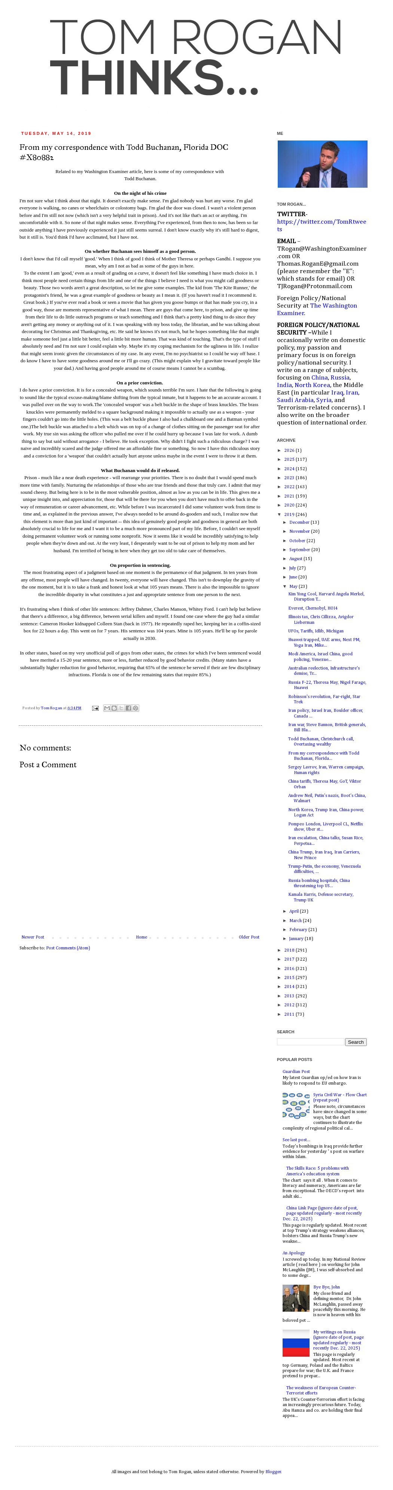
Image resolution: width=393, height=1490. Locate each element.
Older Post (249, 937)
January (297, 939)
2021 (290, 496)
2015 (290, 978)
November (300, 531)
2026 (290, 450)
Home (141, 937)
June (293, 577)
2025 (290, 459)
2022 (290, 487)
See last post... (296, 1140)
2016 (290, 969)
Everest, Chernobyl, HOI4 (313, 608)
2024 (290, 469)
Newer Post (32, 937)
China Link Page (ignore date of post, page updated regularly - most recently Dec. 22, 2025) (322, 1213)
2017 (290, 959)
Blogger (273, 1472)
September (300, 550)
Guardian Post (296, 1072)
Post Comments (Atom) (68, 948)
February (298, 930)
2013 (290, 996)
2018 (290, 950)
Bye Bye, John (326, 1287)
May (294, 586)
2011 (290, 1014)
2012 (290, 1005)
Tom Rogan (52, 708)
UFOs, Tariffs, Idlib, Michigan (316, 631)
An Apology (294, 1253)
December (300, 522)
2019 (290, 515)
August (296, 559)
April (294, 911)
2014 (290, 987)
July (293, 568)
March (296, 921)
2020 (290, 505)
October (298, 541)
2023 (290, 478)
